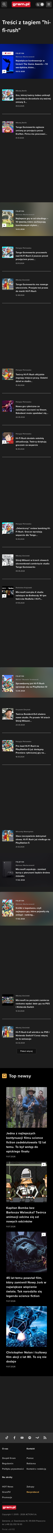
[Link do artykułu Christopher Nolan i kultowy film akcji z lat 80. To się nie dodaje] (26, 1337)
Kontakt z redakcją (36, 1468)
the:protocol (33, 1492)
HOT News (7, 1486)
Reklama (31, 1463)
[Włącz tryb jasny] (40, 4)
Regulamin (7, 1463)
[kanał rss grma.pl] (45, 1437)
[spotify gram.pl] (30, 1437)
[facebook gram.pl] (15, 1437)
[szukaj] (4, 4)
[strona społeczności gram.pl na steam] (38, 1437)
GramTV (6, 1492)
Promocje (7, 1497)
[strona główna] (21, 4)
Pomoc (30, 1458)
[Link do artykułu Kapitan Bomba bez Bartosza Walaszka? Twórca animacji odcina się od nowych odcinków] (26, 1195)
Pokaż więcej (26, 1051)
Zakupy (30, 1486)
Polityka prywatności (13, 1468)
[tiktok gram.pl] (7, 1437)
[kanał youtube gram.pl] (22, 1437)
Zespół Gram (9, 1458)
